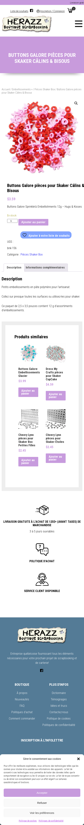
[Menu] (78, 23)
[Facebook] (31, 10)
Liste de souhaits (19, 11)
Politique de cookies (28, 821)
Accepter (42, 792)
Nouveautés (22, 699)
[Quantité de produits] (12, 221)
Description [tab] (14, 267)
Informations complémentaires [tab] (45, 267)
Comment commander (22, 718)
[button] (78, 759)
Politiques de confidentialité (51, 821)
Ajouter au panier (33, 222)
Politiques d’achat (22, 712)
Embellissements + (22, 89)
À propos (22, 693)
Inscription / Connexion (52, 11)
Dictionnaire (59, 693)
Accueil (6, 89)
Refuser (42, 802)
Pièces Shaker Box (45, 89)
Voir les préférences (42, 812)
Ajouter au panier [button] (28, 392)
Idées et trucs (59, 705)
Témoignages (59, 699)
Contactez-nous (58, 712)
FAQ (22, 705)
